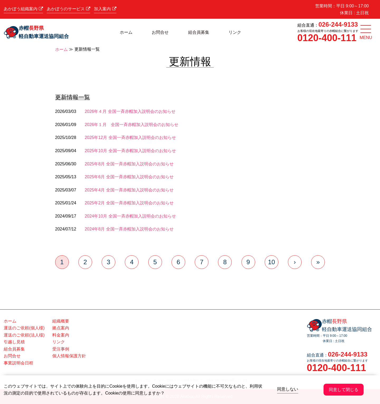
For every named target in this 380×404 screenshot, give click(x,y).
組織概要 (60, 321)
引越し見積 (14, 342)
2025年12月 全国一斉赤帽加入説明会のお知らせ (130, 137)
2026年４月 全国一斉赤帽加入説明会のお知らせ (130, 111)
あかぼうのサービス (68, 9)
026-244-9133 (338, 24)
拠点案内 (60, 328)
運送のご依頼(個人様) (24, 328)
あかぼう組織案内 (23, 9)
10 (271, 262)
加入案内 (105, 9)
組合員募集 (198, 32)
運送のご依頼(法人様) (24, 335)
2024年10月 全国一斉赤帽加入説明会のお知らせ (130, 216)
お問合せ (160, 32)
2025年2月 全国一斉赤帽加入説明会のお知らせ (129, 203)
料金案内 (60, 335)
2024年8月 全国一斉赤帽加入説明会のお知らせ (129, 229)
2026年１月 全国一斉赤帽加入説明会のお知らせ (132, 124)
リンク (235, 32)
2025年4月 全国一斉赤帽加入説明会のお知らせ (129, 190)
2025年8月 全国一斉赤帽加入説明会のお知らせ (129, 164)
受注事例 (60, 349)
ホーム (126, 32)
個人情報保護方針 (69, 356)
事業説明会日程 (18, 363)
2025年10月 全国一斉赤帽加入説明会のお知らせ (130, 150)
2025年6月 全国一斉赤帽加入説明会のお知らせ (129, 177)
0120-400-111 (327, 37)
